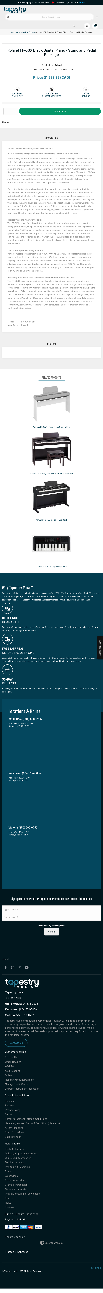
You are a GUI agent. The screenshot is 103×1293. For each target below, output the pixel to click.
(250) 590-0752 (19, 1015)
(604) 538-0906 (21, 1003)
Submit (51, 931)
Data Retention (13, 1139)
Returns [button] (86, 96)
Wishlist (9, 1066)
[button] (17, 94)
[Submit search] (8, 17)
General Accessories (17, 1193)
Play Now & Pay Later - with (70, 2)
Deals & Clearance (15, 1151)
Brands (9, 1202)
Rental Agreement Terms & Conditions (27, 1120)
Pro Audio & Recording (18, 1170)
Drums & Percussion (17, 1188)
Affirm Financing (15, 1129)
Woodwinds (12, 1179)
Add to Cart (60, 111)
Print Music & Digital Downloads (23, 1197)
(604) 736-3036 (21, 1009)
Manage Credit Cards (17, 1085)
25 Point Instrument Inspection (23, 1089)
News (8, 1206)
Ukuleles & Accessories (18, 1160)
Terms (8, 1116)
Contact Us (16, 1042)
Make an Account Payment (20, 1080)
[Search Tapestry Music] (49, 17)
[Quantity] (10, 111)
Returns (9, 1106)
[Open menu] (96, 17)
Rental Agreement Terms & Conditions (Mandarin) (34, 1125)
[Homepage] (27, 9)
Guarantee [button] (17, 96)
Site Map (96, 1272)
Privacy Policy (13, 1111)
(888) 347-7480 (13, 997)
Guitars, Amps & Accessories (21, 1156)
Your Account (13, 1071)
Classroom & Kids (15, 1183)
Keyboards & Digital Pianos (23, 32)
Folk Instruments (15, 1165)
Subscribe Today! (100, 647)
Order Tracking (14, 1062)
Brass (8, 1174)
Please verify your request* (51, 925)
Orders (9, 1075)
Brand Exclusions (15, 1134)
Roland (58, 65)
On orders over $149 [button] (51, 96)
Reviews (9, 1211)
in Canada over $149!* (34, 2)
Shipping (10, 1102)
